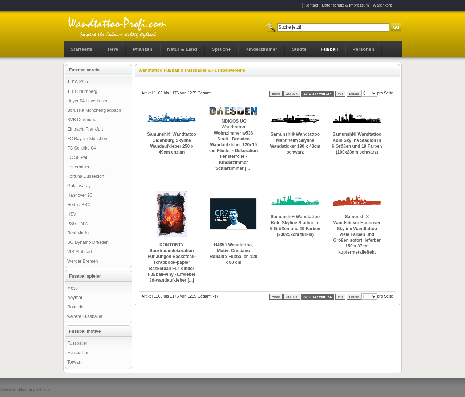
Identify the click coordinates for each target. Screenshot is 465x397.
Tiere (112, 49)
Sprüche (221, 49)
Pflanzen (142, 49)
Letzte (354, 93)
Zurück (291, 93)
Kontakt (311, 5)
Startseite (81, 49)
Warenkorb (382, 5)
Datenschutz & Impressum (345, 5)
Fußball (329, 49)
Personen (363, 49)
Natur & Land (182, 49)
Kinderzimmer (261, 49)
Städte (299, 49)
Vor (340, 93)
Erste (276, 93)
